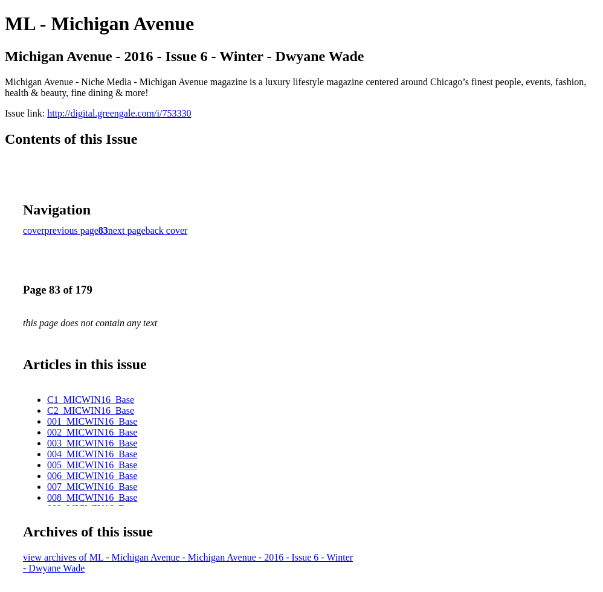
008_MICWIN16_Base (92, 497)
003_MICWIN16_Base (92, 443)
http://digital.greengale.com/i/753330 (119, 113)
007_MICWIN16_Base (92, 486)
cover (34, 230)
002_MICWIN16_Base (92, 432)
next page (127, 230)
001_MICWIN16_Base (92, 421)
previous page (71, 230)
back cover (167, 230)
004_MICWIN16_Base (92, 454)
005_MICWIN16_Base (92, 465)
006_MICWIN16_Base (92, 476)
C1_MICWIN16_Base (90, 399)
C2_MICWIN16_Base (90, 410)
